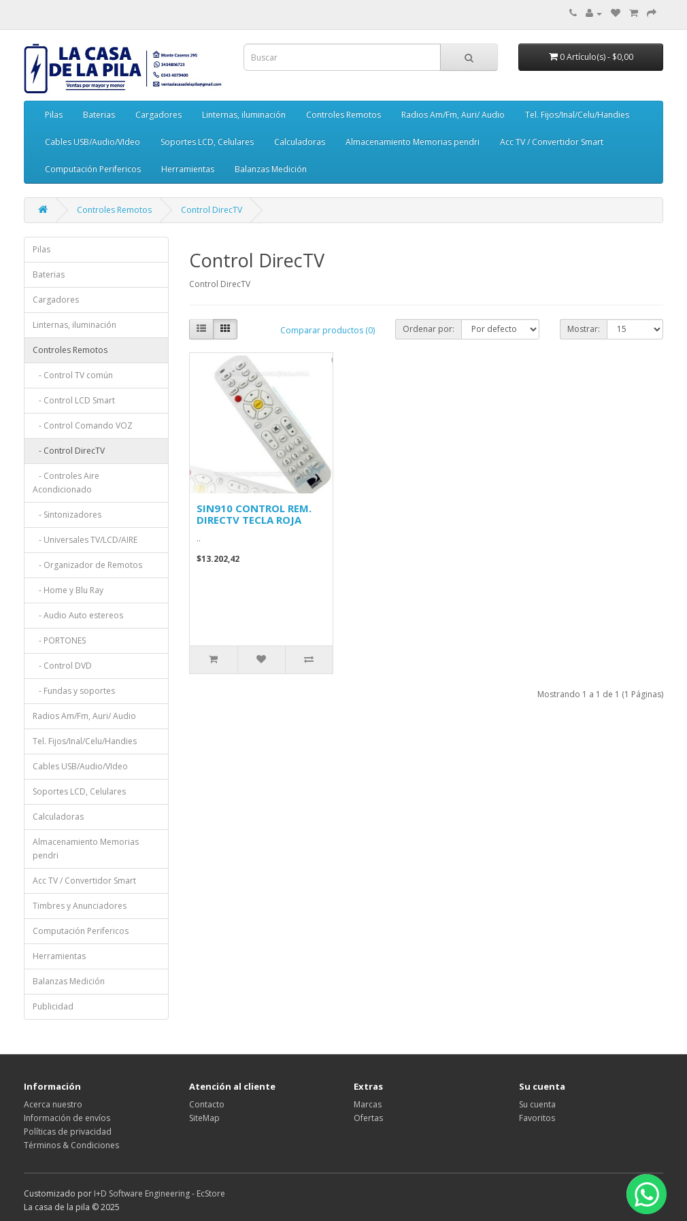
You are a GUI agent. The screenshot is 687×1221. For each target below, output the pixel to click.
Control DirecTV (211, 210)
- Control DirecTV (69, 450)
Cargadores (158, 114)
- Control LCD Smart (74, 400)
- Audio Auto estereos (78, 615)
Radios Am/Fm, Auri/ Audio (453, 114)
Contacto (206, 1104)
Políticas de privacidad (68, 1131)
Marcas (368, 1104)
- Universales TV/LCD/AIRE (85, 540)
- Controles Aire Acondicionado (66, 482)
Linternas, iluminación (244, 114)
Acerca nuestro (53, 1104)
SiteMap (204, 1118)
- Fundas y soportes (74, 691)
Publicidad (53, 1006)
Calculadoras (299, 142)
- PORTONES (59, 640)
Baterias (99, 114)
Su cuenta (537, 1104)
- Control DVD (62, 665)
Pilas (54, 114)
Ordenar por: (428, 329)
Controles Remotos (343, 114)
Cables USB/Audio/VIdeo (92, 142)
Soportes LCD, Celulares (207, 142)
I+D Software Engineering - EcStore (159, 1193)
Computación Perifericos (93, 169)
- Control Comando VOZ (83, 425)
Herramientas (187, 169)
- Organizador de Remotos (87, 565)
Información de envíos (67, 1118)
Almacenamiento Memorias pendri (413, 142)
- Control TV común (73, 375)
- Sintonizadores (67, 514)
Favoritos (537, 1118)
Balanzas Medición (271, 169)
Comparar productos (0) (327, 330)
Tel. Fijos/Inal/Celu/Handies (577, 114)
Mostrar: (583, 329)
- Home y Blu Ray (68, 590)
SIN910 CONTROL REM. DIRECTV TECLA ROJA (254, 513)
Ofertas (368, 1118)
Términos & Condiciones (71, 1145)
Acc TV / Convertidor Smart (551, 142)
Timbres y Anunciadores (80, 905)
